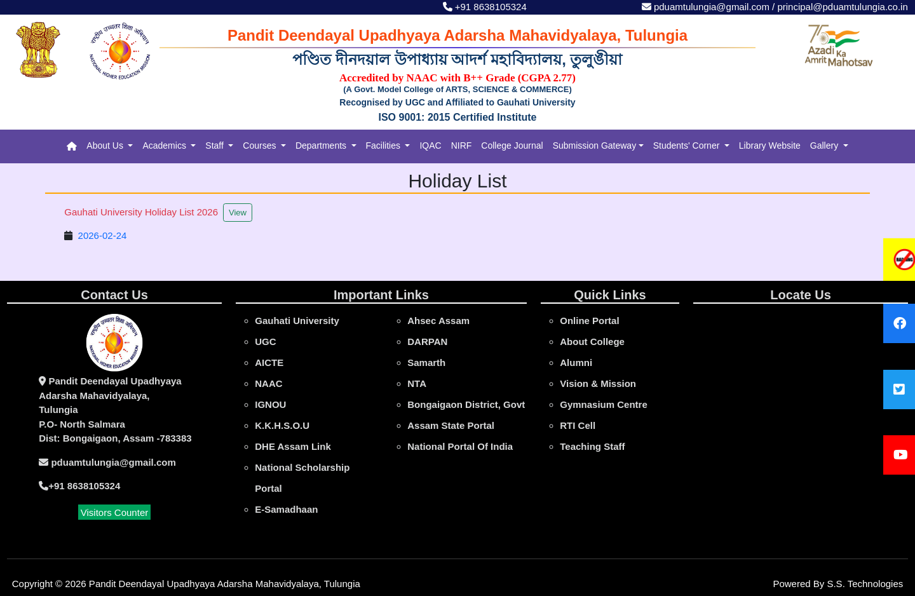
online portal (589, 320)
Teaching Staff (592, 446)
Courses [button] (260, 145)
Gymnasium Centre (603, 404)
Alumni (576, 362)
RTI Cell (577, 425)
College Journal (512, 145)
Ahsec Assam (438, 320)
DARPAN (427, 341)
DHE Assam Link (292, 446)
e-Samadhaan (286, 509)
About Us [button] (105, 145)
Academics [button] (165, 145)
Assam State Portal (450, 425)
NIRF (461, 145)
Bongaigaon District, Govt (466, 404)
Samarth (426, 362)
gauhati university (297, 320)
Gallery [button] (825, 145)
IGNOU (270, 404)
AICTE (269, 362)
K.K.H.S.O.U (282, 425)
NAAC (268, 383)
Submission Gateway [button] (595, 145)
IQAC (430, 145)
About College (592, 341)
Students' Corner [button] (687, 145)
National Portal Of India (460, 446)
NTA (416, 383)
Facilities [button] (384, 145)
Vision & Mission (598, 383)
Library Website (770, 145)
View (238, 212)
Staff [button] (215, 145)
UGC (265, 341)
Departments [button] (322, 145)
